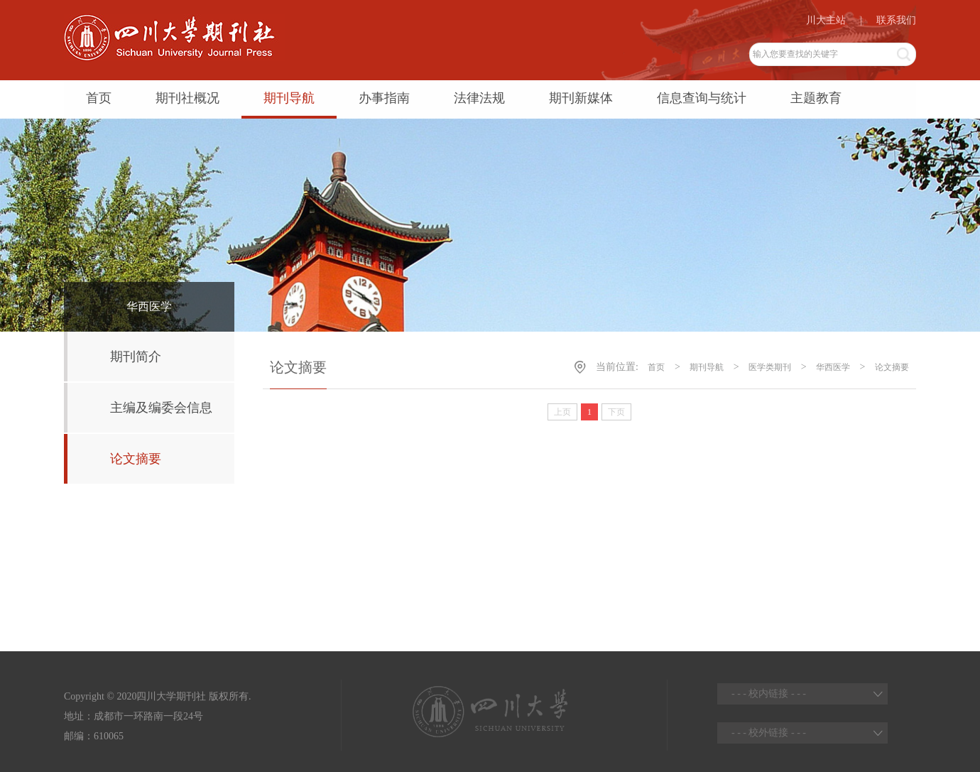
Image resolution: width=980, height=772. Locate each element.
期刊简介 (135, 356)
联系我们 (896, 20)
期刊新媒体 (581, 98)
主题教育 (816, 98)
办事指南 (384, 98)
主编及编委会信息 (161, 408)
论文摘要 (135, 459)
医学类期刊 (769, 367)
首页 (98, 98)
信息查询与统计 (701, 98)
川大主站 (826, 20)
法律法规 (479, 98)
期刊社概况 (187, 98)
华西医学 (833, 367)
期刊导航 (289, 98)
